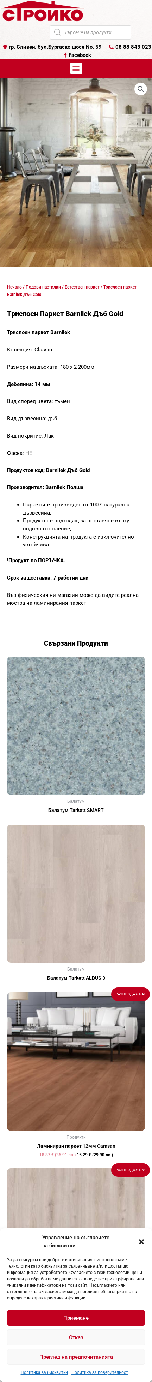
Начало (14, 287)
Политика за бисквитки (44, 1372)
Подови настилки (43, 287)
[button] (141, 1241)
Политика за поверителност (99, 1372)
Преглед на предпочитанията (76, 1357)
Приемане (76, 1318)
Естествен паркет (82, 287)
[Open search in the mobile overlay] (90, 32)
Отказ (76, 1337)
